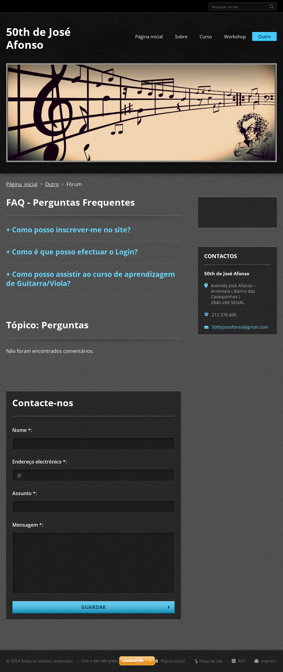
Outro (264, 36)
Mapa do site (211, 661)
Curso (206, 36)
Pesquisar (271, 6)
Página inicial (149, 36)
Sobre (181, 36)
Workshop (235, 36)
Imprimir (269, 661)
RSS (241, 661)
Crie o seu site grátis (100, 661)
